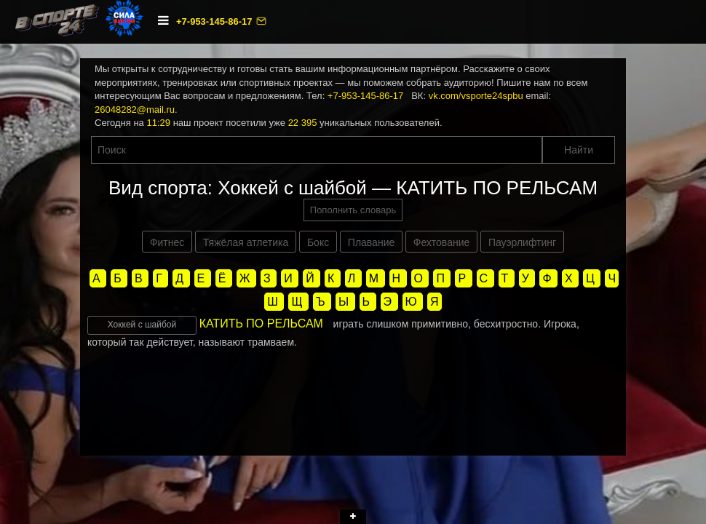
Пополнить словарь (353, 210)
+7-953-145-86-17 (215, 21)
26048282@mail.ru (135, 109)
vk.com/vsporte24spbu (476, 95)
